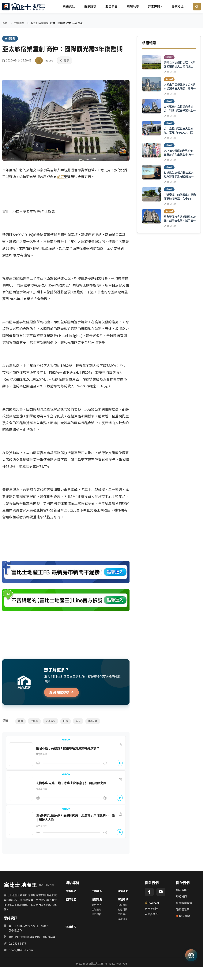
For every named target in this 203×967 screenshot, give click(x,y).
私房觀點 (122, 905)
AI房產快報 (151, 914)
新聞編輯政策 (184, 903)
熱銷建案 (71, 926)
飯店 (20, 721)
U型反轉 (92, 721)
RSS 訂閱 (183, 916)
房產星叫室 (151, 908)
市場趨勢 (90, 6)
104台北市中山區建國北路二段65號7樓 (32, 937)
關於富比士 (182, 890)
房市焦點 (69, 6)
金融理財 (96, 909)
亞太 (78, 721)
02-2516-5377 (17, 943)
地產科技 (122, 909)
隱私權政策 (182, 909)
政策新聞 (111, 6)
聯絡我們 (181, 896)
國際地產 (133, 6)
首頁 (5, 23)
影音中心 (122, 914)
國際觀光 (50, 721)
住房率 (34, 721)
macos (49, 60)
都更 (60, 176)
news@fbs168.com (21, 950)
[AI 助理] (191, 955)
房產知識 (122, 919)
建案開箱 (96, 914)
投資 (65, 721)
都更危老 (96, 905)
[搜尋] (197, 7)
